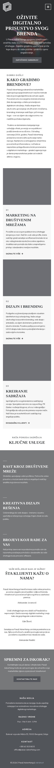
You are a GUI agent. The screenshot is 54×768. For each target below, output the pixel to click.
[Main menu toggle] (48, 7)
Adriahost (39, 762)
